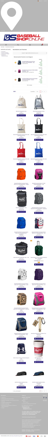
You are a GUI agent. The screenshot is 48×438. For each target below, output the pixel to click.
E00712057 (21, 285)
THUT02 (39, 136)
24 (37, 91)
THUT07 (21, 112)
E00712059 (21, 185)
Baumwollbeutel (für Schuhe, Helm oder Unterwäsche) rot (21, 159)
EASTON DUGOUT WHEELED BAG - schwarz (21, 383)
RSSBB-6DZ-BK (21, 208)
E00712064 (38, 285)
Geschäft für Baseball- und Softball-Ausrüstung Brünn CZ (9, 401)
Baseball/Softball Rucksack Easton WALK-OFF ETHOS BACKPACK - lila (39, 284)
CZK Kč (45, 0)
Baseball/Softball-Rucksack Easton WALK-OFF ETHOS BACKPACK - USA (39, 233)
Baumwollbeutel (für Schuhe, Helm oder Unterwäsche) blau (39, 159)
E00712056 (38, 209)
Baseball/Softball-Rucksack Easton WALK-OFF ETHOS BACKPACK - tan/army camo (21, 309)
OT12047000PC (39, 112)
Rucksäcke (3, 51)
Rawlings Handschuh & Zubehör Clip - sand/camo (38, 334)
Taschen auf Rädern (4, 52)
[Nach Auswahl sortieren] (33, 91)
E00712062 (21, 235)
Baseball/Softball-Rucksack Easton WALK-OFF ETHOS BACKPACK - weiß (21, 284)
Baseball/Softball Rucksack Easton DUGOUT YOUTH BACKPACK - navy (21, 334)
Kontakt (2, 0)
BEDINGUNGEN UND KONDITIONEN (7, 398)
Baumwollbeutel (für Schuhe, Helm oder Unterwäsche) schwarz (39, 135)
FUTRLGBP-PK (39, 185)
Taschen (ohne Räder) (5, 53)
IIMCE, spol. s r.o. (32, 426)
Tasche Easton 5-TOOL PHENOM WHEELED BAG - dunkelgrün (39, 258)
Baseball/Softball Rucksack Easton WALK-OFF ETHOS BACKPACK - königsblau (21, 233)
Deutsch (40, 0)
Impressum (3, 397)
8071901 (39, 384)
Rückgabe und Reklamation (6, 402)
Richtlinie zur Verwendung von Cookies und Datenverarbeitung (9, 406)
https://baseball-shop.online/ (27, 420)
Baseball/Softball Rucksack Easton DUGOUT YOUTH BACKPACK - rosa (39, 309)
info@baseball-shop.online (28, 405)
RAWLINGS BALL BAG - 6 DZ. (21, 207)
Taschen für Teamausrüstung (4, 55)
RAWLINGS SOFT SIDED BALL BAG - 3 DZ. (21, 257)
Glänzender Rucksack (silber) (38, 111)
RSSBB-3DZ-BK (21, 258)
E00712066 (21, 311)
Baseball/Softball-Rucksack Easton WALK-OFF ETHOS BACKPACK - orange (21, 184)
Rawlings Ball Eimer (39, 357)
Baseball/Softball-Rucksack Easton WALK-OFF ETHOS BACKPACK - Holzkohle (39, 208)
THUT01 (21, 136)
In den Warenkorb (21, 115)
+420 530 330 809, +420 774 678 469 (29, 403)
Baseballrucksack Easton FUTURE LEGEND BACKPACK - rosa (38, 184)
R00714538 (38, 335)
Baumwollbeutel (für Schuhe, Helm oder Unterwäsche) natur (21, 135)
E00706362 (21, 335)
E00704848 (38, 259)
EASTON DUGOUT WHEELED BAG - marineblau (38, 383)
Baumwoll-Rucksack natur (21, 111)
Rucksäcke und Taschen (6, 49)
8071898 (21, 384)
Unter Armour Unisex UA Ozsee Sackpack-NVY (21, 358)
